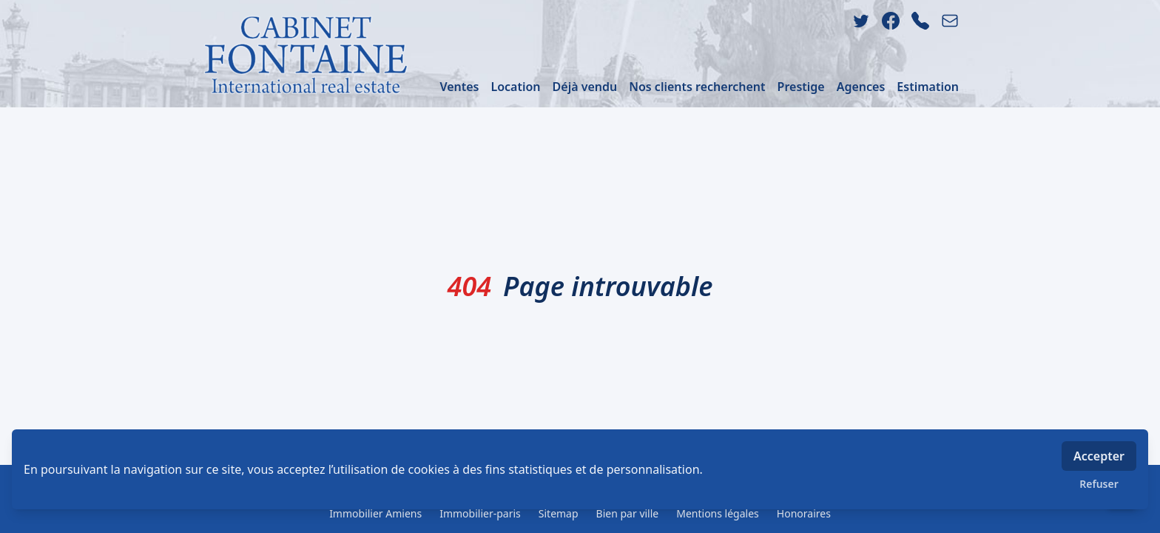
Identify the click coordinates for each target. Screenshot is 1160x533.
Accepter (1098, 456)
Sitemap (559, 513)
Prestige (801, 86)
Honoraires (804, 513)
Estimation (928, 86)
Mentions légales (717, 513)
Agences (861, 86)
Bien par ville (627, 513)
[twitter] (861, 21)
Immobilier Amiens (375, 513)
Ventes (459, 86)
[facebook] (891, 21)
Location (515, 86)
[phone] (920, 21)
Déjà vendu (585, 86)
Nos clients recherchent (697, 86)
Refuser (1099, 484)
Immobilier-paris (480, 513)
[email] (950, 21)
